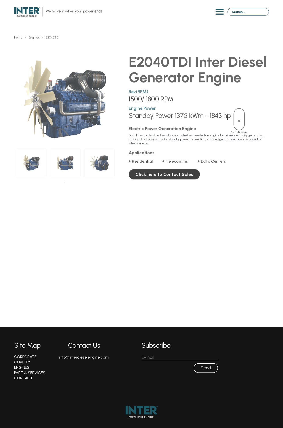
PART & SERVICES (29, 372)
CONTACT (23, 378)
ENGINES (21, 367)
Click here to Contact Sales (164, 181)
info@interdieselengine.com (84, 357)
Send (206, 368)
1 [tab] (65, 189)
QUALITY (22, 362)
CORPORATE (25, 356)
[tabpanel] (31, 169)
